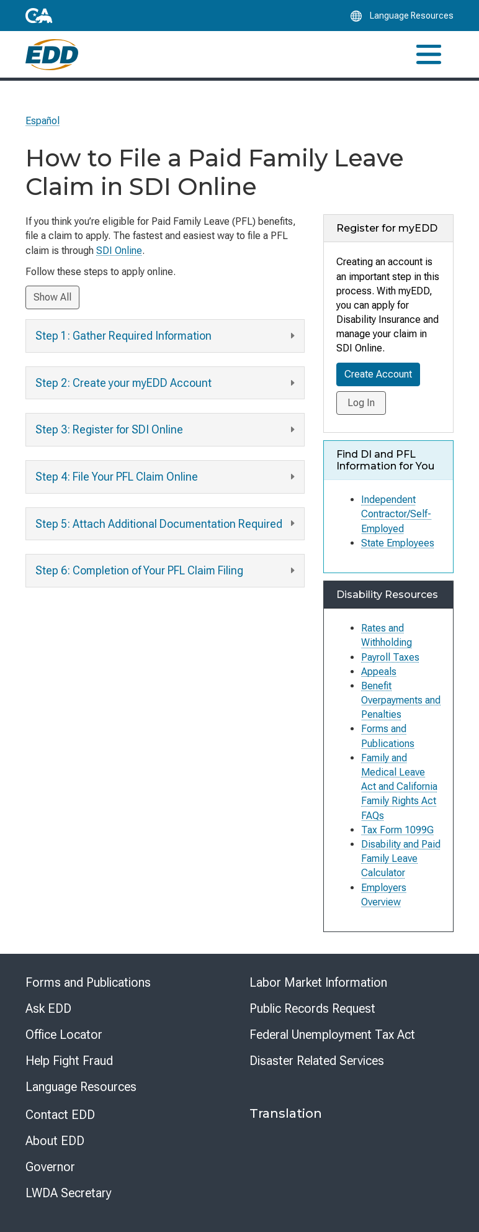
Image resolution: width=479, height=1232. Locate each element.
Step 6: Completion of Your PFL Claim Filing (166, 571)
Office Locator (63, 1034)
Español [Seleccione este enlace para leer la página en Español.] (42, 121)
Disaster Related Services (316, 1060)
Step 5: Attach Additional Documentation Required (166, 524)
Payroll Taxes (390, 657)
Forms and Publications (88, 982)
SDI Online (119, 250)
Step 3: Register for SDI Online (166, 430)
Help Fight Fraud (69, 1060)
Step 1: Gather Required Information (166, 336)
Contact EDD (60, 1114)
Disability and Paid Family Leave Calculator (401, 858)
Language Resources (81, 1086)
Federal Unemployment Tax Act (332, 1034)
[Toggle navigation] (429, 54)
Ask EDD (48, 1008)
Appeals (378, 671)
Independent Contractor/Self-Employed (396, 514)
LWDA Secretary (68, 1192)
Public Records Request (312, 1008)
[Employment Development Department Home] (51, 54)
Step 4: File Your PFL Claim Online (166, 477)
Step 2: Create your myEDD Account (166, 383)
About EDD (54, 1140)
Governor (50, 1166)
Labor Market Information (318, 982)
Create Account (378, 374)
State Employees (397, 543)
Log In (361, 403)
